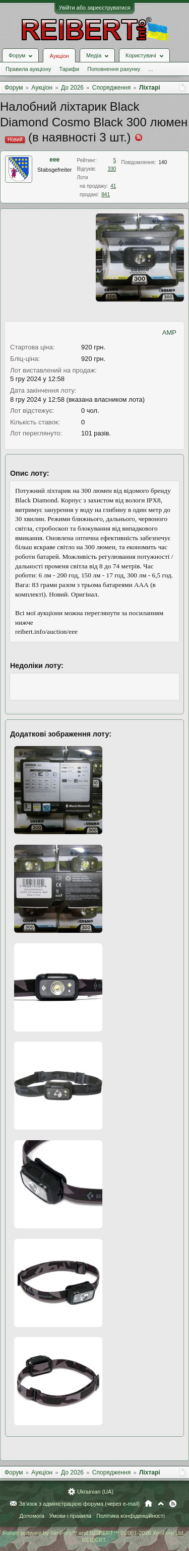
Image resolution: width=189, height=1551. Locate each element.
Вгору (160, 1503)
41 (113, 186)
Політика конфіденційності (130, 1516)
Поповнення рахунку (113, 69)
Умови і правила (70, 1516)
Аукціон (59, 56)
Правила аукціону (28, 69)
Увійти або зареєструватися (95, 8)
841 (105, 194)
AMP (169, 332)
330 (112, 169)
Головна (148, 1503)
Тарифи (69, 69)
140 (163, 162)
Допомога (31, 1516)
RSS (172, 1503)
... (150, 69)
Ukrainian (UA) (95, 1492)
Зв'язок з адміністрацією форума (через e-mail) (79, 1504)
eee (54, 159)
